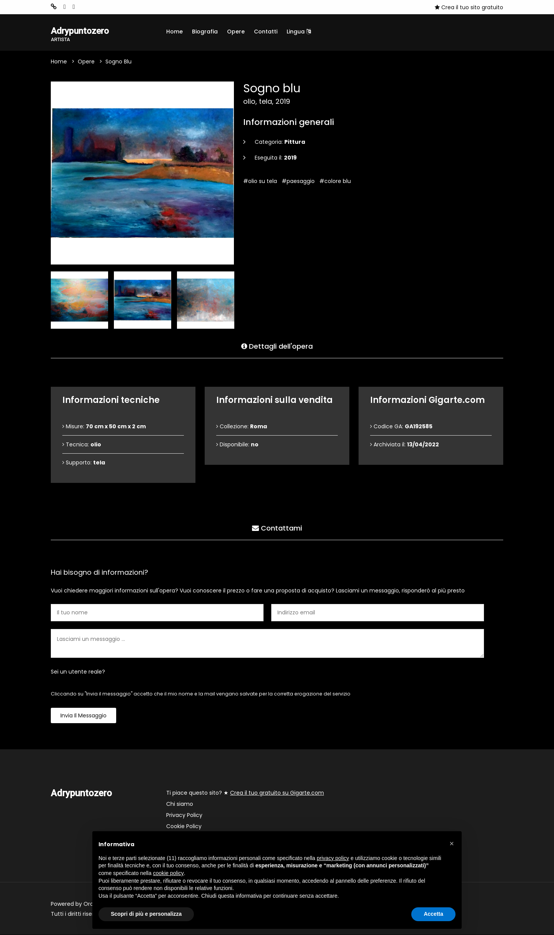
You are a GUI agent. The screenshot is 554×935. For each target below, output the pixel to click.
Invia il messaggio (83, 716)
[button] (452, 843)
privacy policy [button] (333, 858)
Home (174, 31)
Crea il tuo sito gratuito (469, 7)
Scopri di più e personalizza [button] (146, 914)
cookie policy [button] (168, 873)
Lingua (299, 31)
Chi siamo (179, 805)
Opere (236, 31)
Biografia (205, 31)
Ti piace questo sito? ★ (245, 793)
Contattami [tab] (277, 527)
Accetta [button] (433, 914)
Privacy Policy (184, 816)
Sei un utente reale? (78, 672)
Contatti (265, 31)
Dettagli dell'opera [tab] (277, 346)
